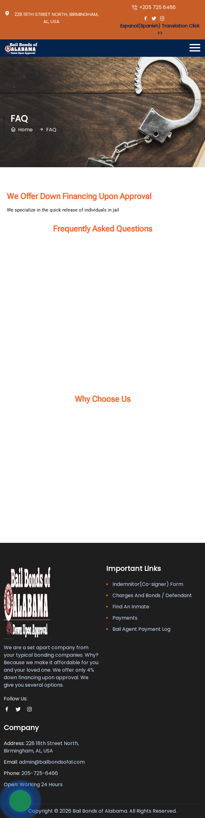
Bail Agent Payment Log (141, 629)
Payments (124, 617)
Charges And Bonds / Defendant (152, 595)
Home (25, 129)
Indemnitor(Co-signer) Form (147, 584)
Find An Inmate (130, 606)
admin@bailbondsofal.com (52, 762)
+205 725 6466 (154, 8)
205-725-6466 (39, 773)
